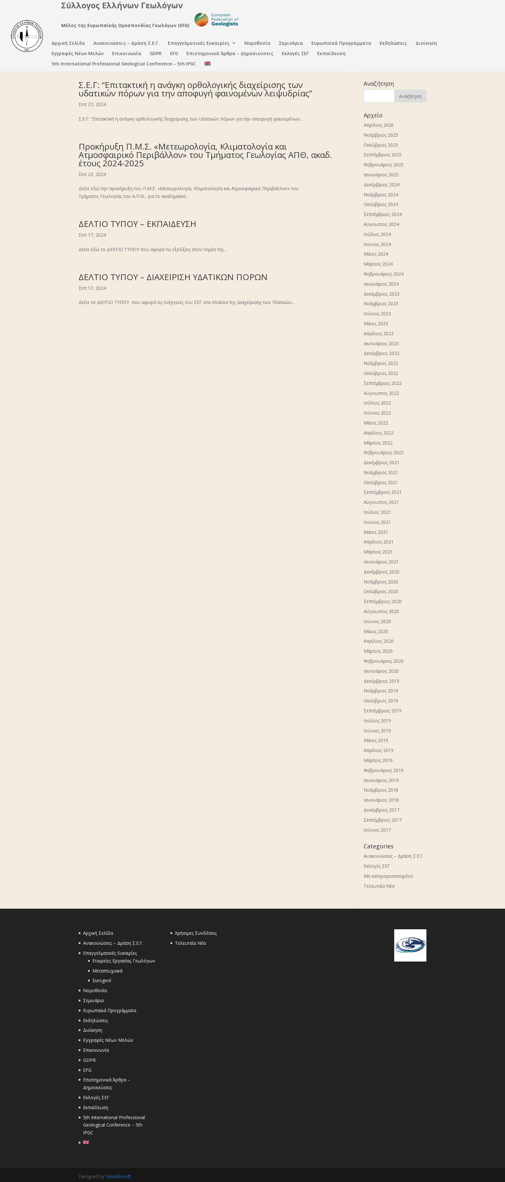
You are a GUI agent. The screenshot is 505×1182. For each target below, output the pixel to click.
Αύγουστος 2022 (381, 393)
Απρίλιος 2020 (379, 641)
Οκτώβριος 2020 (381, 591)
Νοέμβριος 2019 (381, 691)
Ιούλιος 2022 (377, 403)
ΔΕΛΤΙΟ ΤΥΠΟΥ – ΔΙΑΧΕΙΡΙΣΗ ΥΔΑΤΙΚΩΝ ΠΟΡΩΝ (173, 277)
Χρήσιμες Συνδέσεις (196, 933)
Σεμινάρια (291, 43)
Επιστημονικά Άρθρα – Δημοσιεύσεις (229, 54)
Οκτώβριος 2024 (381, 204)
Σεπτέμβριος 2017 (383, 820)
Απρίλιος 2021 (379, 542)
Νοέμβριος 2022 (381, 363)
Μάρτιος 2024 (378, 264)
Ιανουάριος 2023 (381, 343)
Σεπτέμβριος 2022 (383, 383)
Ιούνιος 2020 (377, 621)
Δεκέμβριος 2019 (381, 681)
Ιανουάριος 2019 (381, 780)
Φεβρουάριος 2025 (384, 164)
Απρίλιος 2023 (379, 333)
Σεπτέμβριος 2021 (383, 492)
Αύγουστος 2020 (381, 611)
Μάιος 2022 (376, 423)
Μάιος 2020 (376, 631)
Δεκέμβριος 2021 (381, 462)
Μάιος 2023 (376, 323)
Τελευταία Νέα (379, 886)
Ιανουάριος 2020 (381, 671)
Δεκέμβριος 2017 (381, 810)
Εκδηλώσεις (393, 43)
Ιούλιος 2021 (377, 512)
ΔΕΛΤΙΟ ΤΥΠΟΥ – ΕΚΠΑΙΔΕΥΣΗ (137, 224)
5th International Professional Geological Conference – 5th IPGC (124, 64)
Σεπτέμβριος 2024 (383, 214)
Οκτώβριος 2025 (381, 145)
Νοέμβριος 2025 (381, 135)
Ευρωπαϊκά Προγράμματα (341, 43)
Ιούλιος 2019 (377, 721)
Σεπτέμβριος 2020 (383, 601)
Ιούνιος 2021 (377, 522)
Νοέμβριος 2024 (381, 194)
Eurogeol (101, 980)
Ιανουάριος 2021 (381, 562)
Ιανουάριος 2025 (381, 174)
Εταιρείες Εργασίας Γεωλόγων (123, 961)
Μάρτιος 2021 (378, 552)
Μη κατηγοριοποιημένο (388, 876)
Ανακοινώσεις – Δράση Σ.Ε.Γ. (126, 43)
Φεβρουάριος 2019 (384, 770)
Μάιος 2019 (376, 740)
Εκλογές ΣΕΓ (295, 54)
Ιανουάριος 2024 (381, 284)
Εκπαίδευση (331, 54)
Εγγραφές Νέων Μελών (78, 54)
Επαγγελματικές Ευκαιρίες (199, 43)
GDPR (156, 54)
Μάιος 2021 (376, 532)
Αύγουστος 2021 (381, 502)
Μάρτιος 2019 (378, 760)
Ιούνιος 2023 (377, 313)
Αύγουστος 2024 (381, 224)
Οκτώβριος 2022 (381, 373)
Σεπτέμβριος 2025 (383, 154)
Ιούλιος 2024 (377, 234)
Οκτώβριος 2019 (381, 701)
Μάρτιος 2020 (378, 651)
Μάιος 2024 (376, 254)
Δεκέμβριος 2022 (381, 353)
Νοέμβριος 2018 (381, 790)
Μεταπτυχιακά (107, 971)
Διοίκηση (426, 43)
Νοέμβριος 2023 (381, 303)
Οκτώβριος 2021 (381, 482)
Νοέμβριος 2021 (381, 472)
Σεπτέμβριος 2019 (383, 711)
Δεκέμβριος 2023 (381, 294)
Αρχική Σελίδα (68, 43)
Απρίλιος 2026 (379, 125)
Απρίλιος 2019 (379, 750)
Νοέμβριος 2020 (381, 582)
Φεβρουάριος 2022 (384, 452)
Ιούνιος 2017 (377, 830)
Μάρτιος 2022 (378, 443)
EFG (174, 54)
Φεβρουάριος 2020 (384, 661)
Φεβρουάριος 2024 (384, 274)
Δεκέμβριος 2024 (381, 184)
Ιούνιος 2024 (377, 244)
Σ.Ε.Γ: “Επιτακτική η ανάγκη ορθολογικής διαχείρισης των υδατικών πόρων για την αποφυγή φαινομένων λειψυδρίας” (195, 89)
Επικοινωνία (126, 54)
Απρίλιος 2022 (379, 433)
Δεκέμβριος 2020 (381, 572)
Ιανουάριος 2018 (381, 800)
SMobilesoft (118, 1176)
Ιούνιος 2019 (377, 731)
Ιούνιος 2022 (377, 413)
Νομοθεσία (257, 43)
